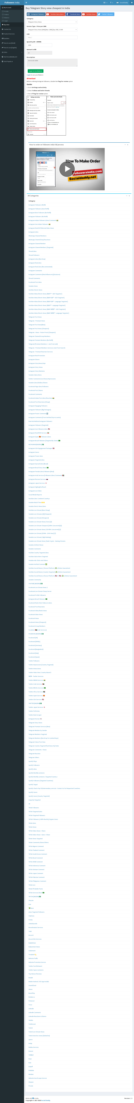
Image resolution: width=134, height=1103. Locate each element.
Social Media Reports (35, 495)
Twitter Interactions (35, 669)
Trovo (30, 1005)
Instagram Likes (33, 232)
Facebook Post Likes (35, 282)
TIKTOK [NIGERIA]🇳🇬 (35, 896)
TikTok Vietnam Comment (36, 869)
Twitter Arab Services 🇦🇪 (36, 684)
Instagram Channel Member (37, 243)
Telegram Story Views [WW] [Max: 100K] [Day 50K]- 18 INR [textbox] (45, 30)
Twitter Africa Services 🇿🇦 (37, 692)
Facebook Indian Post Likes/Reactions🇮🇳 (41, 398)
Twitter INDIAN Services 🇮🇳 (37, 680)
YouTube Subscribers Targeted (38, 556)
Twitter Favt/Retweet (35, 966)
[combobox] (52, 22)
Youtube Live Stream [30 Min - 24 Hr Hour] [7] (42, 533)
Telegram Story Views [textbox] (35, 22)
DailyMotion (32, 943)
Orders (5, 14)
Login (5, 21)
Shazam (31, 900)
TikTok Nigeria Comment (36, 846)
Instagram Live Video (35, 491)
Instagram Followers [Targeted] (38, 425)
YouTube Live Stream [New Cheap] (39, 510)
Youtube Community (35, 580)
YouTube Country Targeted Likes (39, 553)
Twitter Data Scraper (35, 715)
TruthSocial (32, 1024)
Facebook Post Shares (36, 390)
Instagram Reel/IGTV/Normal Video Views (41, 228)
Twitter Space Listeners (36, 970)
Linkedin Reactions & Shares (37, 1016)
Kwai (30, 1059)
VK (29, 804)
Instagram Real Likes (35, 263)
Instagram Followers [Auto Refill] (39, 209)
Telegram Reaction (34, 754)
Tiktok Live (32, 885)
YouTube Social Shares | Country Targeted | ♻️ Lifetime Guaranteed (49, 572)
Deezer (31, 1051)
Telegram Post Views (35, 317)
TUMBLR (31, 1055)
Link (28, 34)
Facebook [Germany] (35, 645)
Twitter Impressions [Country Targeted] (41, 665)
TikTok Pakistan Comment (36, 877)
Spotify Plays (33, 761)
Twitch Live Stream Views (36, 1032)
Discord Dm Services (35, 939)
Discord (31, 935)
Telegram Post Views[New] (37, 325)
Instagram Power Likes (36, 456)
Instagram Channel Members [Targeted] (41, 247)
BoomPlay (32, 993)
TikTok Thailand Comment (36, 850)
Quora (30, 1039)
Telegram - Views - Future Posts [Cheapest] (42, 332)
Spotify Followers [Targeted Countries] (41, 781)
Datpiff (31, 1066)
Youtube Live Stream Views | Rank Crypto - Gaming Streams (47, 541)
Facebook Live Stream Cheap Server (40, 591)
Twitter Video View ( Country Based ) (40, 672)
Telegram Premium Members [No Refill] (41, 340)
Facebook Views (34, 618)
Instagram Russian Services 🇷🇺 (38, 479)
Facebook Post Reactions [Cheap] (39, 402)
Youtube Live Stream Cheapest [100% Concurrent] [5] (45, 526)
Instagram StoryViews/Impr (37, 363)
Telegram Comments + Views (38, 750)
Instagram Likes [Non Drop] (37, 259)
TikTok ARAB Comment (36, 862)
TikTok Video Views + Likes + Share (39, 835)
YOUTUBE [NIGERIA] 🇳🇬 (35, 584)
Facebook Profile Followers (37, 595)
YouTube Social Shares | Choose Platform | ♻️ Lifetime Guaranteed (49, 568)
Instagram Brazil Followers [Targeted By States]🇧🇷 (44, 441)
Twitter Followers (34, 661)
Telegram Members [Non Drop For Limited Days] (43, 738)
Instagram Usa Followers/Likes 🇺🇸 (39, 429)
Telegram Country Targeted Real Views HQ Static (44, 746)
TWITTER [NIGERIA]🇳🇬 (35, 703)
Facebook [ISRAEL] (34, 641)
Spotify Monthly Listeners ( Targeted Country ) (43, 777)
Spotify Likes (33, 769)
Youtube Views (33, 286)
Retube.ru (32, 997)
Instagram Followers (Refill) (37, 205)
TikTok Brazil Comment (36, 858)
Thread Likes (33, 251)
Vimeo (30, 989)
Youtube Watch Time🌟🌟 (37, 502)
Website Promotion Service (37, 962)
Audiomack (32, 951)
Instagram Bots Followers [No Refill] (40, 213)
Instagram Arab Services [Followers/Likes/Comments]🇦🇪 (46, 475)
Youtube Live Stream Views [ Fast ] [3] (40, 522)
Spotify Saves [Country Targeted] (39, 796)
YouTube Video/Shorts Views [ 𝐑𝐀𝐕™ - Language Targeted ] (47, 305)
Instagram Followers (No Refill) (38, 216)
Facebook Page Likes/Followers (39, 386)
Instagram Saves (34, 452)
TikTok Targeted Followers (37, 815)
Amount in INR (31, 49)
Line (30, 904)
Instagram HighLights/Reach (37, 487)
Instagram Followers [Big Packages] (40, 410)
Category (30, 19)
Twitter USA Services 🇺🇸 (36, 699)
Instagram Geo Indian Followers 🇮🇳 (39, 224)
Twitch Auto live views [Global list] (39, 1036)
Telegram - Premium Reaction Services (41, 352)
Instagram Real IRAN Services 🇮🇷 (39, 433)
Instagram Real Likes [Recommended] (40, 267)
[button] (26, 2)
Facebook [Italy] (34, 653)
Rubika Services (34, 1047)
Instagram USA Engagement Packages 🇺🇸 (41, 448)
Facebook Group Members (37, 626)
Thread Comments (34, 278)
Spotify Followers (34, 765)
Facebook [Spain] (34, 657)
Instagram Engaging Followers (38, 406)
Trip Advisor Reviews (35, 974)
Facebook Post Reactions (37, 607)
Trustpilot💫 (32, 954)
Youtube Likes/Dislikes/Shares (38, 383)
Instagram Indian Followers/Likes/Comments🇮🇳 (43, 220)
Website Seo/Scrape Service (38, 1078)
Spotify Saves (33, 792)
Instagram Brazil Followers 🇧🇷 (38, 599)
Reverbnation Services (36, 927)
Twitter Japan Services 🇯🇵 (37, 707)
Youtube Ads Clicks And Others (38, 560)
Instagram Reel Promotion (37, 356)
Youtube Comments (35, 549)
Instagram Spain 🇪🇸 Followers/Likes (40, 437)
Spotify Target (33, 784)
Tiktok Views (32, 827)
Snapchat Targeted (35, 800)
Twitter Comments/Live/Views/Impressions (42, 379)
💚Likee (31, 908)
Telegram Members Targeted (38, 734)
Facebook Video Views (36, 614)
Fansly (31, 920)
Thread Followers (34, 255)
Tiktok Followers (34, 808)
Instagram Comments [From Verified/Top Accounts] (45, 417)
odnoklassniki (33, 924)
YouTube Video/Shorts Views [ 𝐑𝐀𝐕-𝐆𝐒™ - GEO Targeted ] (46, 298)
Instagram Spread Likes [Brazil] (38, 464)
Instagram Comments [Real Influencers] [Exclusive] (44, 274)
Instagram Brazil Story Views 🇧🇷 (38, 468)
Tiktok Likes (32, 823)
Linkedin (31, 1009)
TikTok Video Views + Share (37, 831)
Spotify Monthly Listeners (37, 773)
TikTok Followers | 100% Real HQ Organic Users (43, 819)
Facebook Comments (35, 394)
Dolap (30, 1043)
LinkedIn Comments (35, 1012)
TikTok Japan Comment (36, 873)
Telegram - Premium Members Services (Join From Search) (47, 348)
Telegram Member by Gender (38, 730)
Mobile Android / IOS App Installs (39, 981)
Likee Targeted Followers (36, 912)
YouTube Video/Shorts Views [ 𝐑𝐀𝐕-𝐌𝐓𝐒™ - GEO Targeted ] (47, 309)
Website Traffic (33, 958)
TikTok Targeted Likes (35, 811)
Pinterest (31, 1001)
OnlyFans (31, 916)
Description (31, 57)
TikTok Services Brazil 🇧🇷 (36, 893)
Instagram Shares (34, 359)
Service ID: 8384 (52, 63)
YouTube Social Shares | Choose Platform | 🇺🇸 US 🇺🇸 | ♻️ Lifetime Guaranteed (53, 576)
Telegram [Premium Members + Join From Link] (43, 344)
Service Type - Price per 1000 (36, 26)
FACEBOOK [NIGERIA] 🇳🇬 (36, 634)
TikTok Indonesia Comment (37, 866)
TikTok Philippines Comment (37, 881)
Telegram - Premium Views (37, 321)
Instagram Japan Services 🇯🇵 (38, 483)
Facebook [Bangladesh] (36, 649)
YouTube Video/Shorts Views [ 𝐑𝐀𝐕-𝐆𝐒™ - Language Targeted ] (48, 301)
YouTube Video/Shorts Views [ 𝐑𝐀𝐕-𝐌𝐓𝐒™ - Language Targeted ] (49, 313)
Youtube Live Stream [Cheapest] (39, 518)
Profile (5, 11)
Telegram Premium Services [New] (39, 726)
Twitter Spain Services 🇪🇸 (37, 696)
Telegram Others (34, 757)
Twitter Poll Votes (34, 711)
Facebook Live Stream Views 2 (38, 587)
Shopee (31, 1082)
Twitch (31, 1028)
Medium (31, 1074)
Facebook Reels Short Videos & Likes (40, 603)
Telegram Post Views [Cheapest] (39, 328)
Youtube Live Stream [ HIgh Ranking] (40, 537)
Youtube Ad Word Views (36, 545)
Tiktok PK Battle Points (36, 889)
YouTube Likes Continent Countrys (39, 498)
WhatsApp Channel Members (37, 236)
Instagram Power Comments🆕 (38, 413)
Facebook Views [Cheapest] (37, 622)
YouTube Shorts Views (35, 290)
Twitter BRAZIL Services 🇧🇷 (37, 688)
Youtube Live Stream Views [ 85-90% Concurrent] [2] (45, 529)
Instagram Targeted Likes (36, 460)
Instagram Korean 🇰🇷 (35, 719)
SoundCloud (32, 985)
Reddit (31, 978)
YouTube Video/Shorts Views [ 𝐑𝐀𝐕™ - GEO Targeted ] (45, 294)
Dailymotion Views (34, 947)
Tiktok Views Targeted (36, 839)
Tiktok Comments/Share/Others (39, 842)
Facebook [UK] (33, 638)
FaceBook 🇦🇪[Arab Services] (38, 630)
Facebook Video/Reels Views (38, 611)
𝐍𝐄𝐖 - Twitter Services (36, 676)
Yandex (31, 1020)
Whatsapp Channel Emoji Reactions (39, 240)
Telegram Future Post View (37, 742)
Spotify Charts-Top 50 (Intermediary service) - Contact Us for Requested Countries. (54, 788)
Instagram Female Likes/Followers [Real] (41, 471)
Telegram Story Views (35, 723)
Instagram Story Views (36, 367)
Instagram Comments (35, 271)
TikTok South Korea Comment (38, 854)
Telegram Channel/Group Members (39, 336)
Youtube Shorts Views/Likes (37, 506)
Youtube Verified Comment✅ (38, 564)
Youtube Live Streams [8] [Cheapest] (40, 514)
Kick (30, 1063)
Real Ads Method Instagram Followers (40, 421)
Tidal (30, 931)
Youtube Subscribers (35, 375)
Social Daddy (45, 1100)
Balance (5, 18)
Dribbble (31, 1070)
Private (31, 1086)
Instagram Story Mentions (37, 371)
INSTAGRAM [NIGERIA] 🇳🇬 (36, 444)
